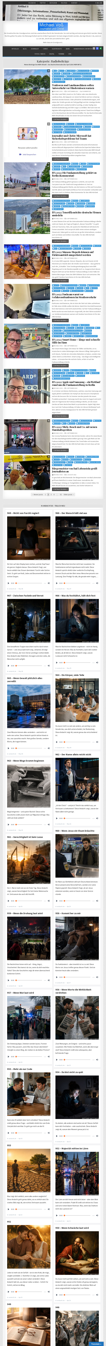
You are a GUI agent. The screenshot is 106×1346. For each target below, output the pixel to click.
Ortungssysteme (74, 76)
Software (68, 79)
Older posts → (69, 494)
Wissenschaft (59, 82)
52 (61, 494)
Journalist (35, 49)
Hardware (81, 203)
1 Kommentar (86, 91)
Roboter (57, 79)
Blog (25, 49)
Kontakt (74, 3)
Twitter (43, 3)
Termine (61, 54)
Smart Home (86, 333)
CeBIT (83, 164)
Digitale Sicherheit (85, 124)
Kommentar (88, 166)
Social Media (95, 462)
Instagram (53, 3)
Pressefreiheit (59, 462)
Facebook (32, 3)
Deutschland (84, 71)
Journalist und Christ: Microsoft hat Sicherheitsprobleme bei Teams (71, 137)
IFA (64, 166)
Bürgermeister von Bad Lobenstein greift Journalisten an (74, 470)
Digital (51, 54)
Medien (96, 127)
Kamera (57, 291)
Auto (62, 71)
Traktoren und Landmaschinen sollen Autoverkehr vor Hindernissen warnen (73, 86)
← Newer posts (37, 494)
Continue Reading (59, 119)
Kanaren (91, 203)
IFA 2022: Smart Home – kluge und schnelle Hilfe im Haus (76, 341)
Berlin (75, 164)
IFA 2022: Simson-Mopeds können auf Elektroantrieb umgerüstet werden (72, 253)
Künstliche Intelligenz (82, 73)
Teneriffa (90, 206)
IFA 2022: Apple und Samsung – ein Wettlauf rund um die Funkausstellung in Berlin (76, 383)
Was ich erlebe (70, 132)
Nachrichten (59, 76)
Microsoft (58, 129)
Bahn (68, 49)
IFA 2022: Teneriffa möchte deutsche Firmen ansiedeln (76, 214)
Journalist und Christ (73, 127)
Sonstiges (58, 465)
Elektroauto (57, 49)
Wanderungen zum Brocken (84, 49)
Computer (71, 71)
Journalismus (74, 166)
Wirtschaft (82, 169)
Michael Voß (58, 91)
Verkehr (97, 79)
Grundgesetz (57, 42)
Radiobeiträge (89, 76)
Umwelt (78, 248)
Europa (57, 73)
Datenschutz (94, 285)
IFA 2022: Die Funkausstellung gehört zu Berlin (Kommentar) (74, 174)
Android (57, 370)
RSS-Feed (64, 3)
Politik (88, 459)
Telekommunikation (83, 79)
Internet (66, 73)
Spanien (80, 206)
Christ (45, 49)
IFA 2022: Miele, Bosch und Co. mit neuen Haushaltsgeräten (74, 428)
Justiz (94, 288)
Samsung (81, 376)
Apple (67, 370)
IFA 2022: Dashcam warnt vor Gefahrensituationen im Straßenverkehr (74, 296)
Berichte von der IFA (61, 164)
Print (71, 462)
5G (55, 71)
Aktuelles (15, 49)
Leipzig (87, 127)
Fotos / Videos (40, 54)
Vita (69, 54)
